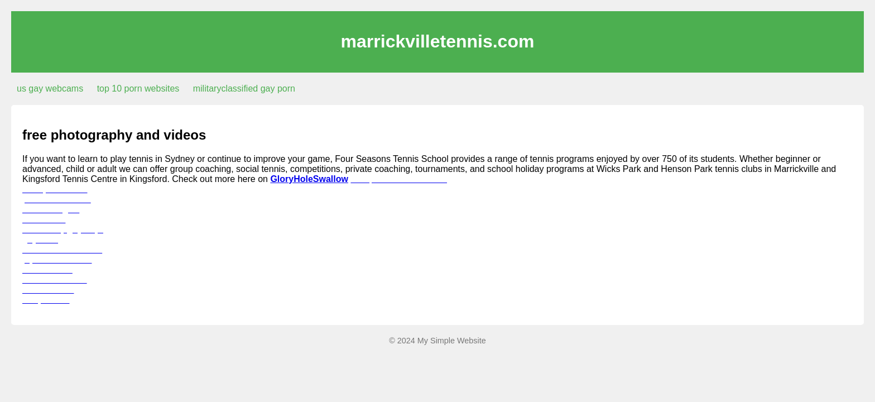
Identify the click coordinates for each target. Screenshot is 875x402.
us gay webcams (50, 88)
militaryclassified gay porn (244, 88)
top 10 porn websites (138, 88)
